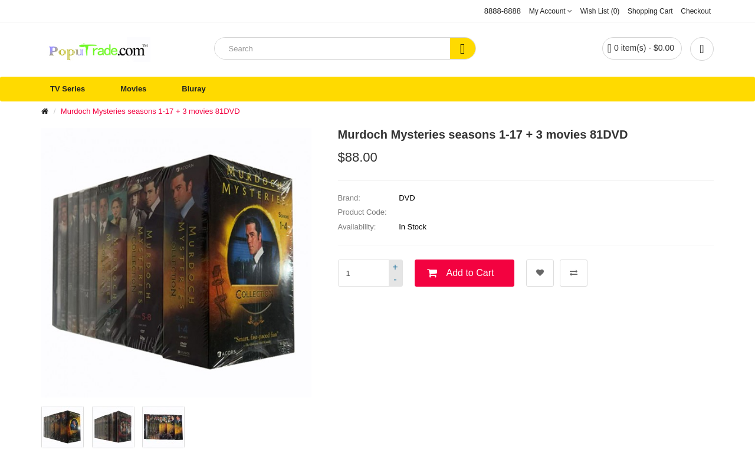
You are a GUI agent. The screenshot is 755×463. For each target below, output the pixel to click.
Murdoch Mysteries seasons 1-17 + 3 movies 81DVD (150, 111)
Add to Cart (470, 273)
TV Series (67, 88)
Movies (133, 88)
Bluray (193, 88)
